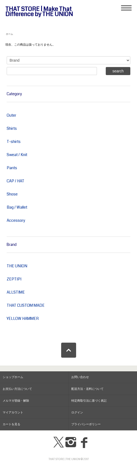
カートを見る (11, 424)
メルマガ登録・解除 (16, 401)
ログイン (77, 412)
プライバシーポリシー (86, 424)
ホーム (9, 34)
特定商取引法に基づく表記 (89, 401)
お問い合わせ (80, 377)
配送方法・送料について (87, 389)
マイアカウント (13, 412)
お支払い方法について (17, 389)
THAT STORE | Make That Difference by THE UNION (39, 11)
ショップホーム (13, 377)
